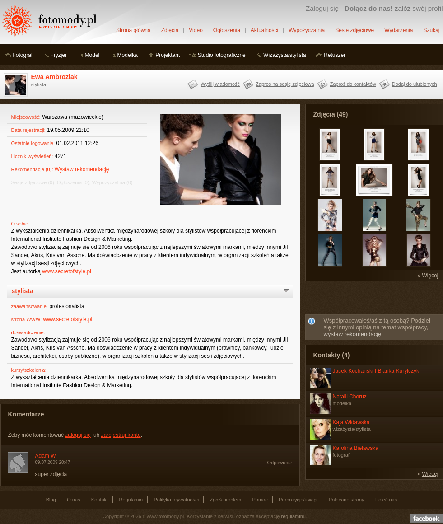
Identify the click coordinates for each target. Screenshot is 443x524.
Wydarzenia (398, 30)
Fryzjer (59, 55)
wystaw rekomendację (353, 334)
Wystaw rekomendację (82, 169)
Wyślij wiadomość (220, 84)
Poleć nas (386, 499)
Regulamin (131, 499)
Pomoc (260, 499)
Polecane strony (346, 499)
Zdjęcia (170, 30)
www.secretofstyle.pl (66, 271)
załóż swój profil (394, 8)
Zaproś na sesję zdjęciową (285, 84)
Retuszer (334, 55)
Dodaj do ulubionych (414, 84)
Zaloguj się (322, 8)
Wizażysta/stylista (284, 55)
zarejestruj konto (121, 435)
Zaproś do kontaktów (353, 84)
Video (195, 30)
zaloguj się (78, 435)
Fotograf (23, 55)
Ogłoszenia (226, 30)
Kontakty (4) (331, 355)
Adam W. (46, 456)
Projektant (167, 55)
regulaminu (293, 516)
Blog (51, 499)
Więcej (430, 275)
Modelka (127, 55)
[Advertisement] (374, 299)
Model (92, 55)
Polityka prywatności (176, 499)
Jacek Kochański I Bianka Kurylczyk (376, 371)
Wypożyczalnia (307, 30)
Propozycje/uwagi (298, 499)
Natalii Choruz (350, 396)
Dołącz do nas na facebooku (426, 518)
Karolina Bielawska (355, 448)
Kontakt (99, 499)
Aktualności (264, 30)
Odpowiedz (279, 462)
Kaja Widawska (351, 422)
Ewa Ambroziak (54, 76)
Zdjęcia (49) (330, 114)
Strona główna (133, 30)
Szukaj (431, 30)
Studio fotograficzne (222, 55)
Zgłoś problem (225, 499)
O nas (73, 499)
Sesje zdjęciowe (354, 30)
